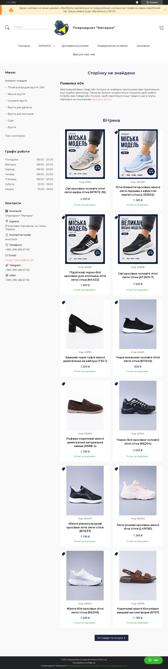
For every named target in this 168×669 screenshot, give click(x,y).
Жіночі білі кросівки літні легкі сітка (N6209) (85, 610)
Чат (153, 660)
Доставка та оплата (75, 45)
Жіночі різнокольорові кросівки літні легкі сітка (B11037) (85, 527)
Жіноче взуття (16, 94)
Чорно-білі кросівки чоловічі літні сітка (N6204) (138, 441)
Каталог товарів (16, 80)
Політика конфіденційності (112, 665)
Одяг (11, 120)
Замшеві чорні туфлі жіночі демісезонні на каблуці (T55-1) (85, 359)
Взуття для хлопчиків (21, 113)
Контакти (143, 45)
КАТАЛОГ (45, 45)
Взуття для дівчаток (20, 107)
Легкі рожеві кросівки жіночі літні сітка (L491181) (138, 526)
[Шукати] (7, 28)
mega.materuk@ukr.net (19, 260)
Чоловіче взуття (17, 100)
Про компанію (15, 135)
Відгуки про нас (84, 54)
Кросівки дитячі (101, 99)
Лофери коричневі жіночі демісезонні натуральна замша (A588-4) (85, 442)
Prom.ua (102, 659)
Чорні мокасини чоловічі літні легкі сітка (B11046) (138, 359)
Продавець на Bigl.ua (84, 662)
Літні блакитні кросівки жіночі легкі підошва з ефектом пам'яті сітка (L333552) (138, 191)
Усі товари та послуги (110, 637)
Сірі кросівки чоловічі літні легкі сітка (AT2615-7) (138, 275)
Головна (24, 45)
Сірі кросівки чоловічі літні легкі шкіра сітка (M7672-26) (85, 190)
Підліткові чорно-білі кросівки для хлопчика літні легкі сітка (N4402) (85, 276)
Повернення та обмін (112, 45)
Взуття (12, 127)
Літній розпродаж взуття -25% (26, 87)
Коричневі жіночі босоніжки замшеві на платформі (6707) (138, 610)
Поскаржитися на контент (82, 665)
